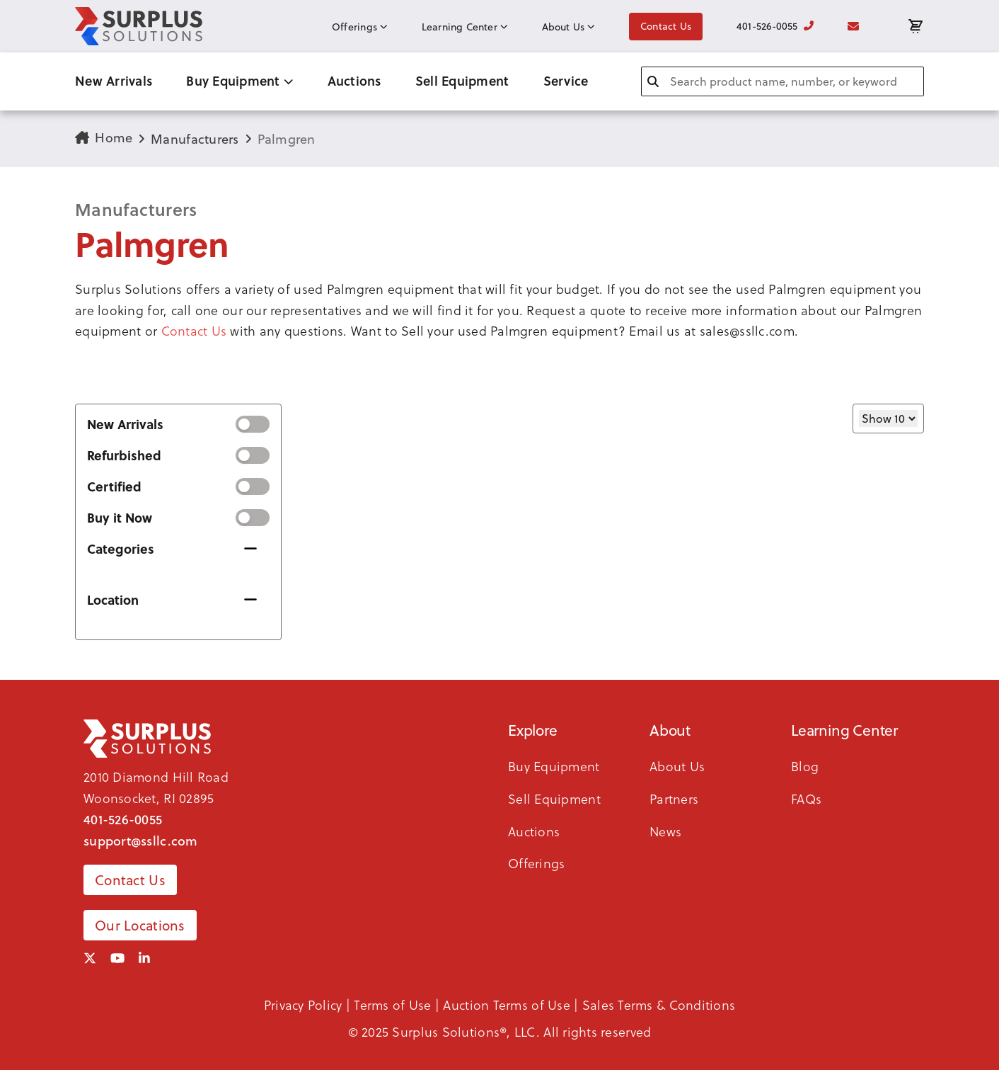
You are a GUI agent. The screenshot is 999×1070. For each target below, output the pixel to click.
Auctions (354, 81)
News (665, 831)
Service (566, 81)
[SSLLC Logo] (138, 26)
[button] (499, 309)
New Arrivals (113, 81)
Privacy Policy (303, 1004)
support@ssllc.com (140, 840)
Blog (805, 765)
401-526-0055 (775, 26)
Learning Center (465, 27)
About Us (568, 27)
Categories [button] (120, 548)
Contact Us (665, 26)
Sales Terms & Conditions (658, 1004)
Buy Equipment (239, 81)
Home (103, 138)
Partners (673, 798)
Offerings (360, 27)
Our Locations (140, 925)
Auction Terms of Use (506, 1004)
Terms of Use (392, 1004)
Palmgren (287, 139)
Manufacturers (195, 139)
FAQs (806, 798)
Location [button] (113, 599)
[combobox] (782, 81)
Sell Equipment (462, 81)
